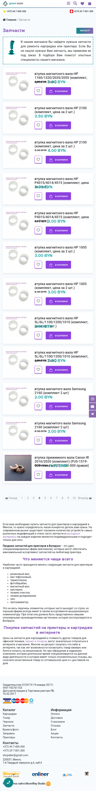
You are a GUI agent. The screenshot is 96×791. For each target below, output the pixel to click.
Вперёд (83, 498)
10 (74, 498)
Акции (54, 733)
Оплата (55, 713)
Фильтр (85, 30)
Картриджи (10, 713)
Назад (13, 498)
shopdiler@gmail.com (15, 755)
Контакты (57, 737)
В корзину (58, 91)
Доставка (57, 717)
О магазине (58, 721)
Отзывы (56, 725)
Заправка (9, 733)
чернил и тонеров (36, 641)
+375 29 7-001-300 (83, 11)
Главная (11, 19)
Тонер (6, 717)
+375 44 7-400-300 (16, 11)
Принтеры (9, 737)
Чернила (8, 721)
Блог (54, 729)
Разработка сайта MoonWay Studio (27, 783)
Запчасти (8, 725)
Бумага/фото (11, 729)
